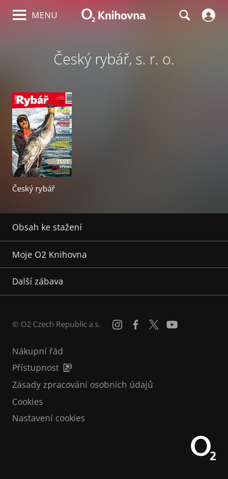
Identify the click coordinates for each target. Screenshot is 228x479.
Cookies (27, 401)
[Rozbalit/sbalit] (211, 227)
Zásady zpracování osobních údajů (82, 384)
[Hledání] (184, 15)
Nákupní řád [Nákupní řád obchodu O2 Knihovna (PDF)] (37, 351)
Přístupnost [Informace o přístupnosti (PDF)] (35, 367)
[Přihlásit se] (207, 15)
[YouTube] (172, 324)
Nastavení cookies (48, 418)
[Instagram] (117, 324)
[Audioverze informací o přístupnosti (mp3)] (67, 367)
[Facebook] (135, 324)
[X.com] (154, 324)
